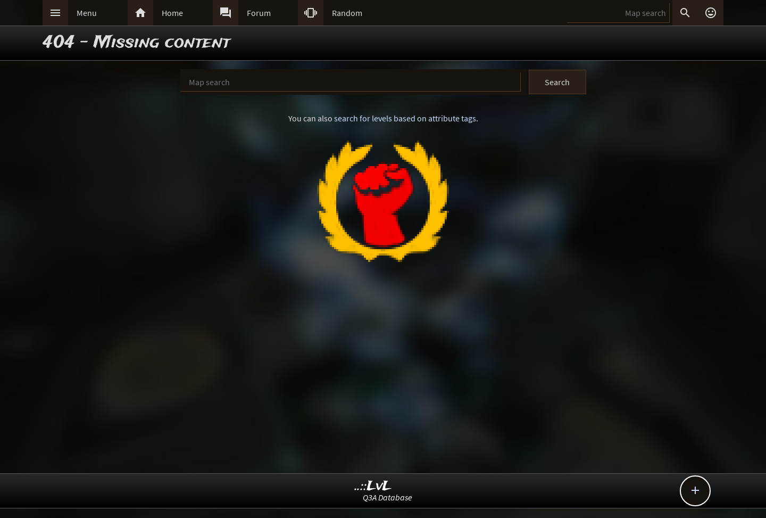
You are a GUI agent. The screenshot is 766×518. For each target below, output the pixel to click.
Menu (87, 12)
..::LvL (373, 486)
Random (347, 12)
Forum (259, 12)
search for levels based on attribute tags (405, 118)
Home (172, 12)
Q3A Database (387, 497)
